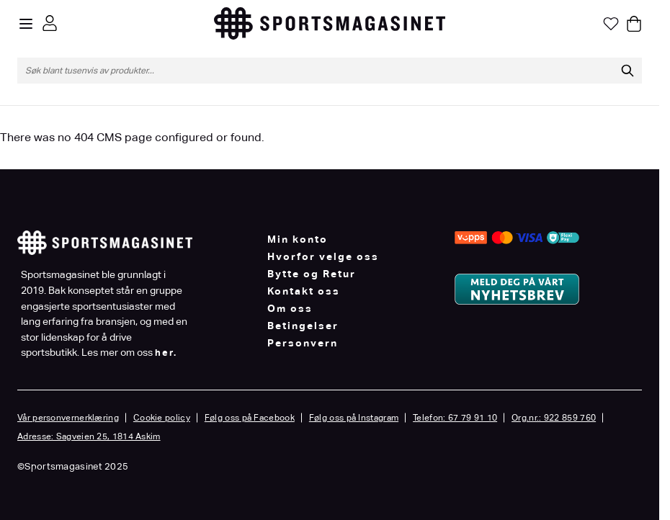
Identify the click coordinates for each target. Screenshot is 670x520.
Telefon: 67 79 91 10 (455, 418)
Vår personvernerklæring (68, 418)
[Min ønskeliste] (611, 24)
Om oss (290, 308)
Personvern (302, 343)
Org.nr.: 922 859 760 (554, 418)
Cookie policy (161, 418)
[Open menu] (26, 23)
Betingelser (303, 325)
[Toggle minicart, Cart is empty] (634, 24)
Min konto (297, 239)
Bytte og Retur (311, 273)
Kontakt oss (303, 291)
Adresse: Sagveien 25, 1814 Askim (89, 436)
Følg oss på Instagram (353, 418)
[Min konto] (50, 23)
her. (166, 352)
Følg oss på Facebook (250, 418)
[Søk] (627, 70)
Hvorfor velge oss (323, 256)
